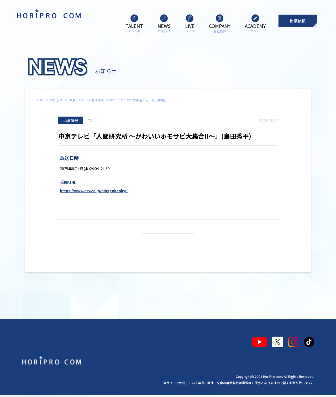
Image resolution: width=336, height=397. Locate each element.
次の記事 (252, 239)
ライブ (91, 340)
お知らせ (56, 100)
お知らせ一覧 (168, 239)
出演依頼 (298, 20)
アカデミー (150, 340)
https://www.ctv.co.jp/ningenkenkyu (94, 190)
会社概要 (118, 340)
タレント (34, 340)
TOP (40, 100)
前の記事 (84, 239)
